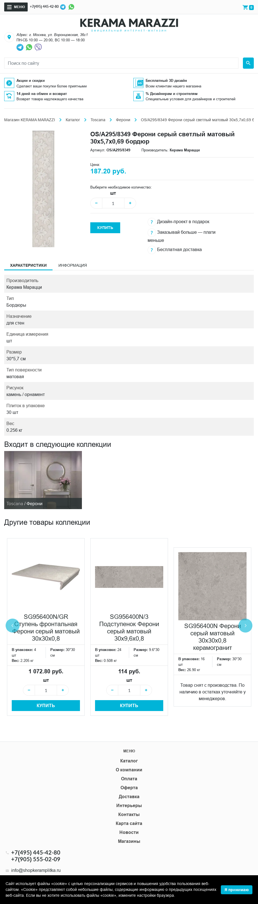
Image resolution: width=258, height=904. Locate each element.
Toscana (98, 120)
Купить (105, 227)
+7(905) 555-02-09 (35, 859)
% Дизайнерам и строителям (172, 93)
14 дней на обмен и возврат (41, 93)
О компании (129, 769)
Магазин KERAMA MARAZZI (29, 120)
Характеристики (28, 265)
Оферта (129, 787)
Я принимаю (236, 890)
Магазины (129, 841)
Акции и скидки (30, 80)
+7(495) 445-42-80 (44, 6)
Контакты (129, 814)
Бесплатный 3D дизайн (166, 80)
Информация (72, 265)
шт (113, 193)
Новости (129, 832)
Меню (19, 7)
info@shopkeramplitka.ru (36, 870)
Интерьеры (129, 805)
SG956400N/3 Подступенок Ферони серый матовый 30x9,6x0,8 (129, 627)
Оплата (129, 778)
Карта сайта (129, 823)
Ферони (123, 120)
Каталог (73, 120)
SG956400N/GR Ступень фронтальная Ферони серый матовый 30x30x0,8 (46, 627)
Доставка (129, 796)
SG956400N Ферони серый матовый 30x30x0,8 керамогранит (212, 636)
